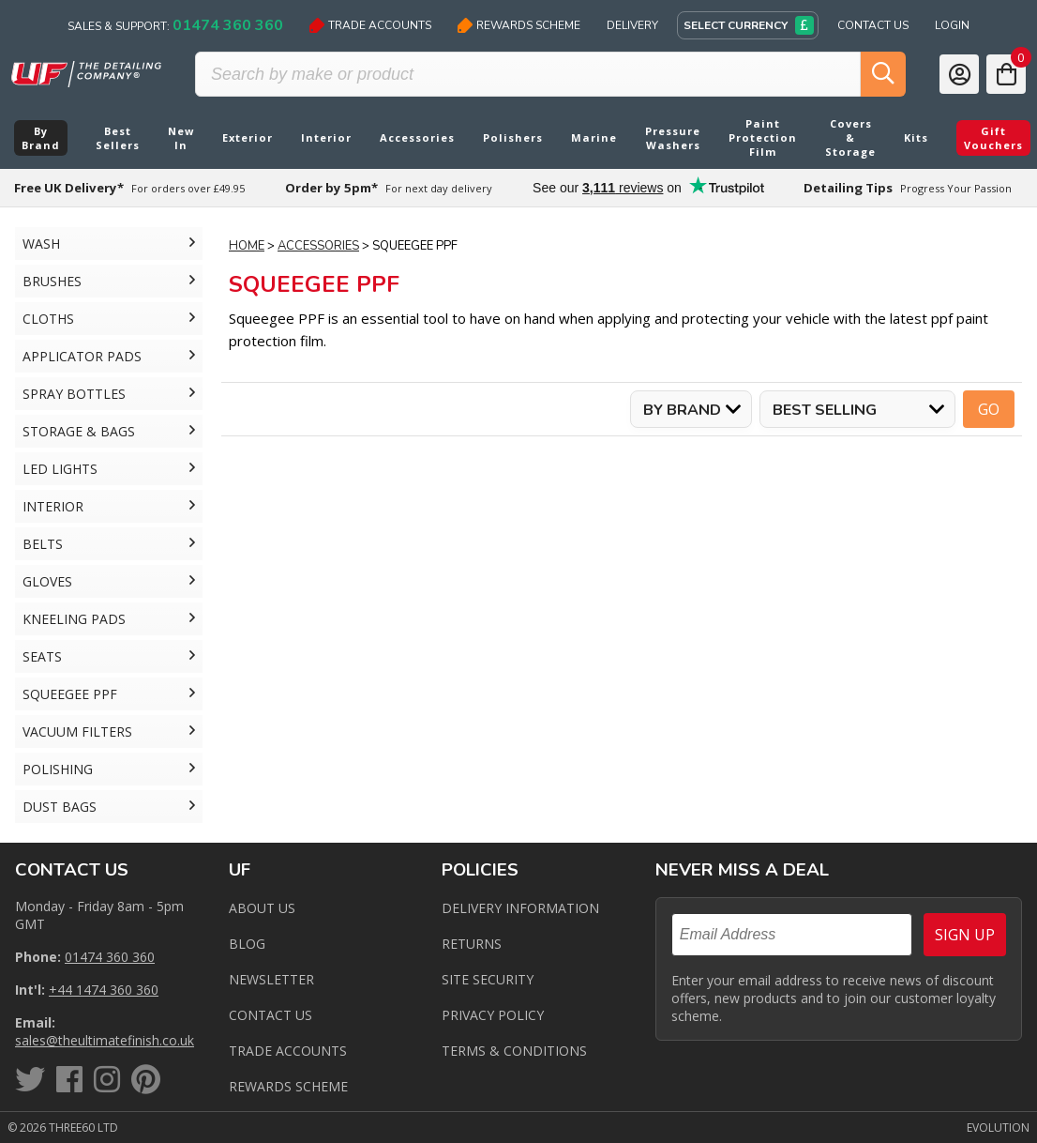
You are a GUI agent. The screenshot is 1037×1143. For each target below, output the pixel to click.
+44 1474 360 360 (103, 989)
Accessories (318, 245)
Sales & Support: (175, 25)
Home (246, 245)
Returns (472, 943)
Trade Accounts (370, 25)
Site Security (488, 979)
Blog (247, 943)
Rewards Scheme (519, 25)
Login (952, 25)
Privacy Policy (493, 1015)
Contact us (270, 1015)
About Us (262, 908)
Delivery (632, 25)
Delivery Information (520, 908)
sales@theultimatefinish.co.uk (104, 1040)
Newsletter (271, 979)
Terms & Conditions (514, 1050)
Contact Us (873, 25)
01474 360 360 (110, 957)
